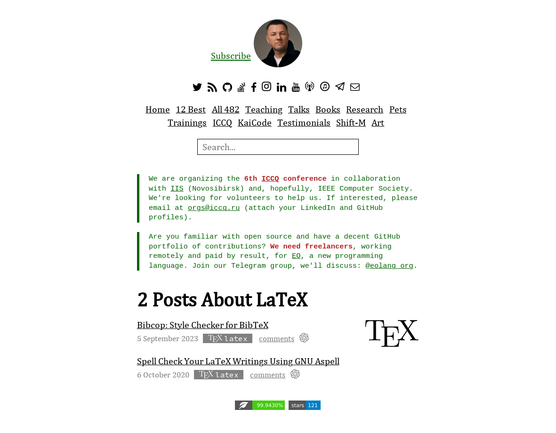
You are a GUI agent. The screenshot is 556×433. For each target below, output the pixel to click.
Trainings (187, 122)
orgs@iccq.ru (214, 208)
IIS (177, 188)
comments (276, 338)
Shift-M (351, 122)
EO (296, 256)
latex (228, 338)
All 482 (226, 109)
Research (364, 109)
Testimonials (303, 122)
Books (327, 109)
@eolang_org (389, 266)
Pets (398, 109)
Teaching (263, 109)
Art (377, 122)
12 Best (191, 109)
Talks (299, 109)
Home (157, 109)
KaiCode (255, 122)
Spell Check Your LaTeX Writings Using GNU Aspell (238, 361)
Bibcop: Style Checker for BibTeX (202, 324)
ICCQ (222, 122)
